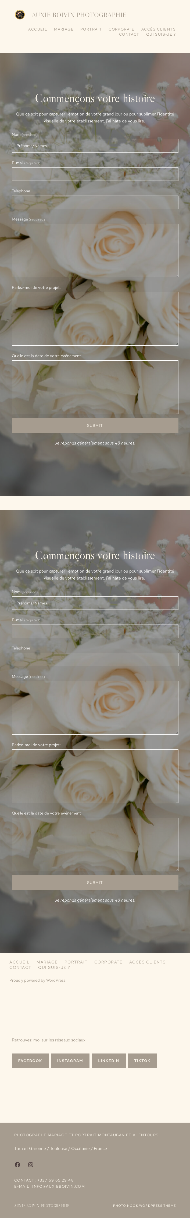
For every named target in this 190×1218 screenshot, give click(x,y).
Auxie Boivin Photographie (79, 15)
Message (28, 219)
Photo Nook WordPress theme (144, 1206)
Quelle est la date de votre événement (46, 355)
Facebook (30, 1060)
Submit (95, 425)
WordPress (56, 980)
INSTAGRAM (70, 1060)
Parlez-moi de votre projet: (36, 287)
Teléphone (21, 191)
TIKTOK (142, 1060)
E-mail (26, 163)
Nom (25, 134)
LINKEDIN (108, 1060)
